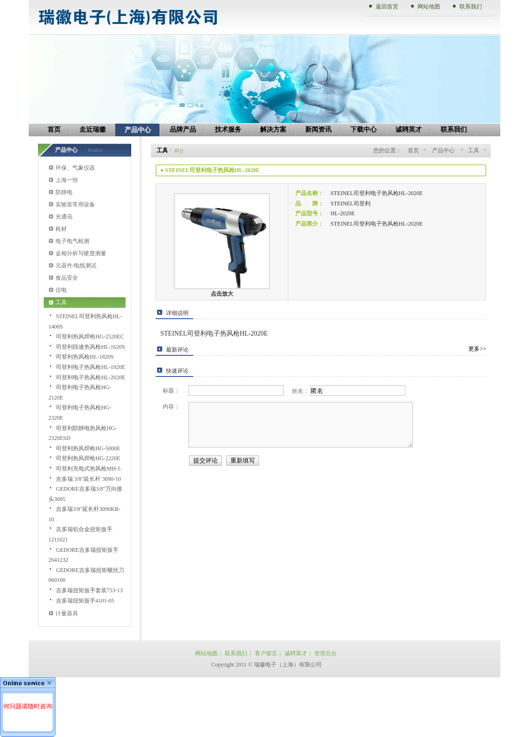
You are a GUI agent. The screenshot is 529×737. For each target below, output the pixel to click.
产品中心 (444, 150)
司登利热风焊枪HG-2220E (88, 458)
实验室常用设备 (75, 204)
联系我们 (470, 6)
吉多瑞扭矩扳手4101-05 (85, 600)
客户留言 (266, 653)
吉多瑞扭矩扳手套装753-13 (89, 590)
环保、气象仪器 (75, 168)
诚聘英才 (295, 653)
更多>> (477, 348)
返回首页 (387, 6)
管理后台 (325, 653)
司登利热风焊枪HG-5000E (88, 448)
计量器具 (66, 613)
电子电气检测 (72, 241)
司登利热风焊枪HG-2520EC (90, 336)
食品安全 (66, 277)
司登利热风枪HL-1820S (85, 356)
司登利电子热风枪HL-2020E (90, 377)
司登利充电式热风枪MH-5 (88, 468)
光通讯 (63, 216)
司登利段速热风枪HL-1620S (90, 347)
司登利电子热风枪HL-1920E (90, 367)
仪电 (61, 290)
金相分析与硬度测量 (80, 253)
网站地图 (429, 6)
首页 (413, 150)
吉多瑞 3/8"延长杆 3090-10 (88, 479)
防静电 (63, 192)
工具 (61, 302)
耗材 (61, 229)
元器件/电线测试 (75, 265)
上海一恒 (66, 180)
